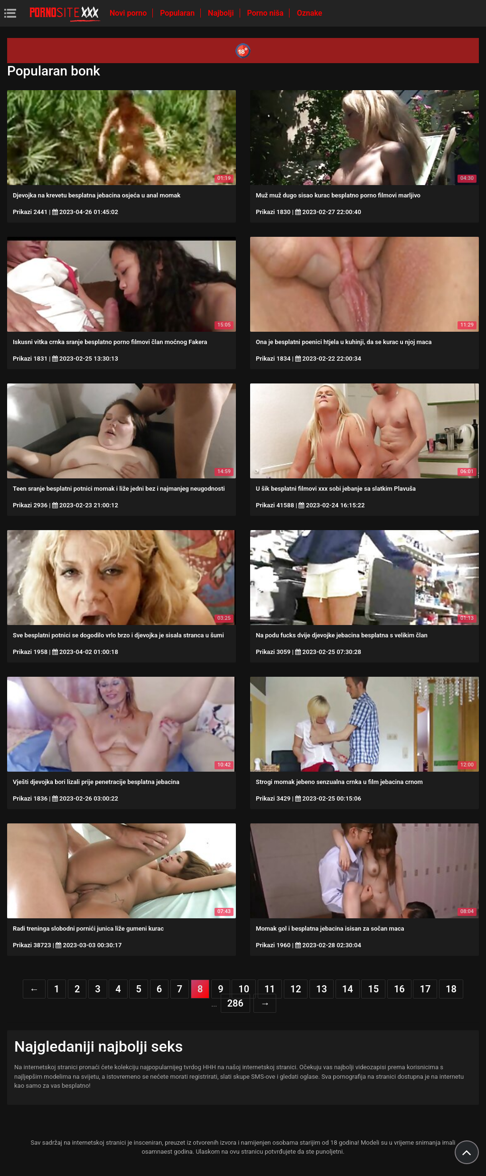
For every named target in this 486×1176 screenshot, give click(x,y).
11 (269, 989)
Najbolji (221, 13)
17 (425, 989)
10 (243, 989)
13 (321, 989)
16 (399, 989)
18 (451, 989)
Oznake (309, 13)
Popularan (178, 13)
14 (347, 989)
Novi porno (129, 13)
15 (373, 989)
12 (295, 989)
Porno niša (266, 13)
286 (235, 1003)
